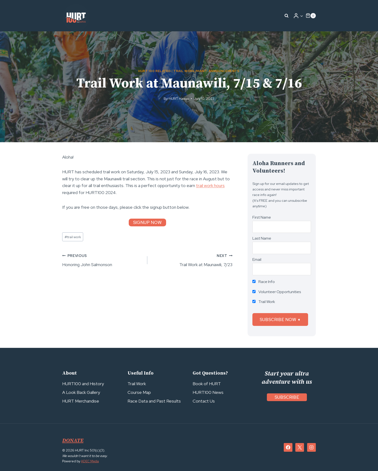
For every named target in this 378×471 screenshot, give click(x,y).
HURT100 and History (83, 383)
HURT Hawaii (179, 98)
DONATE (73, 440)
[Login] (298, 15)
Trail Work (263, 301)
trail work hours (210, 185)
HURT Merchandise (80, 401)
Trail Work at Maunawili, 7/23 (192, 259)
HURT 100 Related (154, 71)
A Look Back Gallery (81, 392)
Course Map (139, 392)
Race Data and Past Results (154, 401)
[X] (299, 447)
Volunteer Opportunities (276, 291)
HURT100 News (208, 392)
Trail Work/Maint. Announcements (206, 71)
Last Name (261, 238)
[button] (301, 16)
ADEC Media (91, 461)
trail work (73, 237)
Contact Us (204, 401)
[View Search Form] (287, 16)
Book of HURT (207, 383)
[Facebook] (288, 447)
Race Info (263, 281)
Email (256, 259)
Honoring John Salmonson (102, 259)
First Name (261, 217)
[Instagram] (311, 447)
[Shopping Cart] (311, 15)
